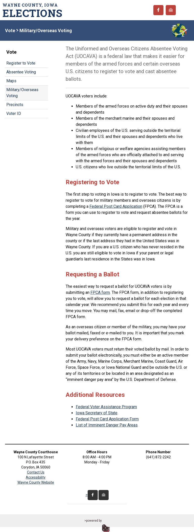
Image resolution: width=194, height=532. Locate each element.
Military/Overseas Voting (22, 92)
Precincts (14, 104)
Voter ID (13, 113)
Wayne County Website (35, 482)
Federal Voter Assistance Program (106, 406)
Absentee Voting (21, 72)
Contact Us (35, 472)
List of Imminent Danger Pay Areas (107, 425)
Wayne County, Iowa (34, 10)
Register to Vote (20, 63)
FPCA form (100, 292)
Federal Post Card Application (115, 206)
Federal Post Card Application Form (107, 419)
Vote (10, 30)
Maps (11, 80)
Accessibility (35, 477)
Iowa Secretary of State (96, 413)
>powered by (93, 520)
